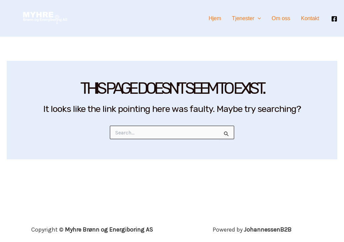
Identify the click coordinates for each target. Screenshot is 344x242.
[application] (257, 18)
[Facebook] (334, 19)
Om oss (281, 18)
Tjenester (246, 18)
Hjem (215, 18)
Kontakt (310, 18)
